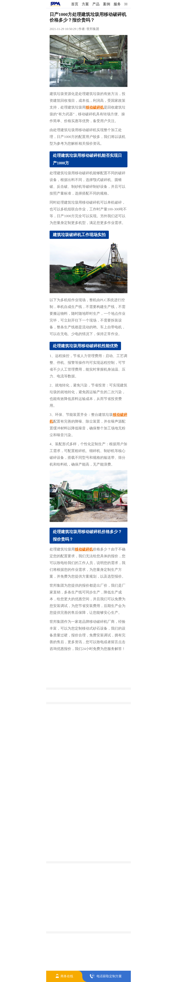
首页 (74, 4)
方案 (85, 4)
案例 (106, 4)
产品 (96, 4)
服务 (117, 4)
